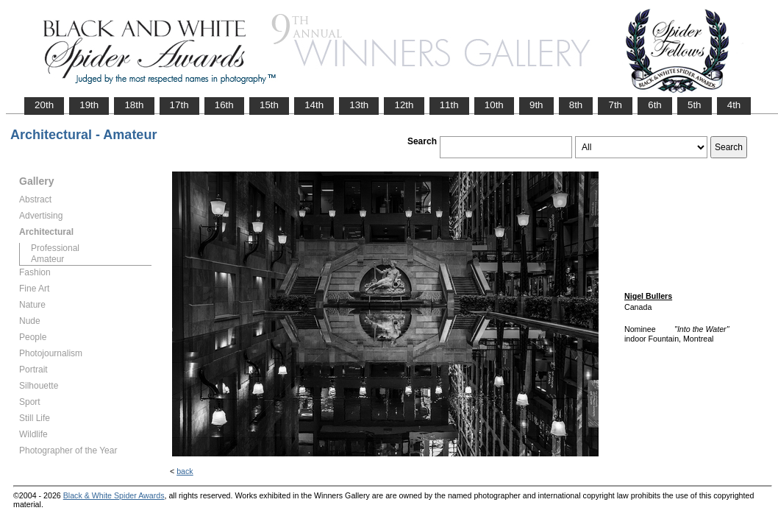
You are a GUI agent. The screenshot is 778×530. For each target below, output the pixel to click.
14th (314, 104)
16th (224, 104)
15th (269, 104)
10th (494, 104)
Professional (55, 248)
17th (179, 104)
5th (694, 104)
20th (44, 104)
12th (403, 104)
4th (734, 104)
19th (89, 104)
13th (358, 104)
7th (615, 104)
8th (576, 104)
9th (536, 104)
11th (449, 104)
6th (655, 104)
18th (133, 104)
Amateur (47, 259)
